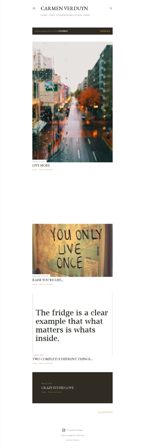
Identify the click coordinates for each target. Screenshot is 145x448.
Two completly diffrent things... (62, 359)
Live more (41, 165)
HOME (44, 15)
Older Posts (105, 413)
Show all (105, 31)
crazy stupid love (57, 388)
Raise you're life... (47, 280)
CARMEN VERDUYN (64, 8)
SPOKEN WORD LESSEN (69, 15)
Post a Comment (46, 170)
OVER (52, 15)
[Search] (111, 7)
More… (87, 15)
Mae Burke (80, 435)
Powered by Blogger (72, 430)
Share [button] (34, 170)
